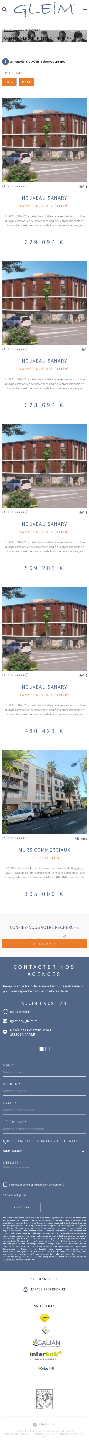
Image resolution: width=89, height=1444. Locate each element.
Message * (12, 1162)
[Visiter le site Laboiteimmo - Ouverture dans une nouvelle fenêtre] (44, 1425)
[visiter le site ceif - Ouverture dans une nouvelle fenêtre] (46, 1330)
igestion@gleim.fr (23, 1021)
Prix (9, 82)
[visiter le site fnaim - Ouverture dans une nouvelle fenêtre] (44, 1318)
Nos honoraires (11, 1433)
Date (26, 82)
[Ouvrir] (4, 9)
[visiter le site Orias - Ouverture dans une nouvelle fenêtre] (46, 1368)
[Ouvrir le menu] (84, 9)
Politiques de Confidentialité (55, 1256)
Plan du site (25, 1433)
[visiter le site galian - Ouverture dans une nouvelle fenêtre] (46, 1342)
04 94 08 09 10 (20, 1011)
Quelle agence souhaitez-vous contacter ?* (44, 1143)
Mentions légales (41, 1433)
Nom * (8, 1065)
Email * (9, 1103)
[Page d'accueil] (44, 9)
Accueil (9, 30)
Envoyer (22, 1207)
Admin (54, 1433)
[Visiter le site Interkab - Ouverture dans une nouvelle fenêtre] (46, 1355)
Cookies (44, 1437)
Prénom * (12, 1084)
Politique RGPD (77, 1433)
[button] (42, 1049)
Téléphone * (15, 1121)
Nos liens (63, 1433)
